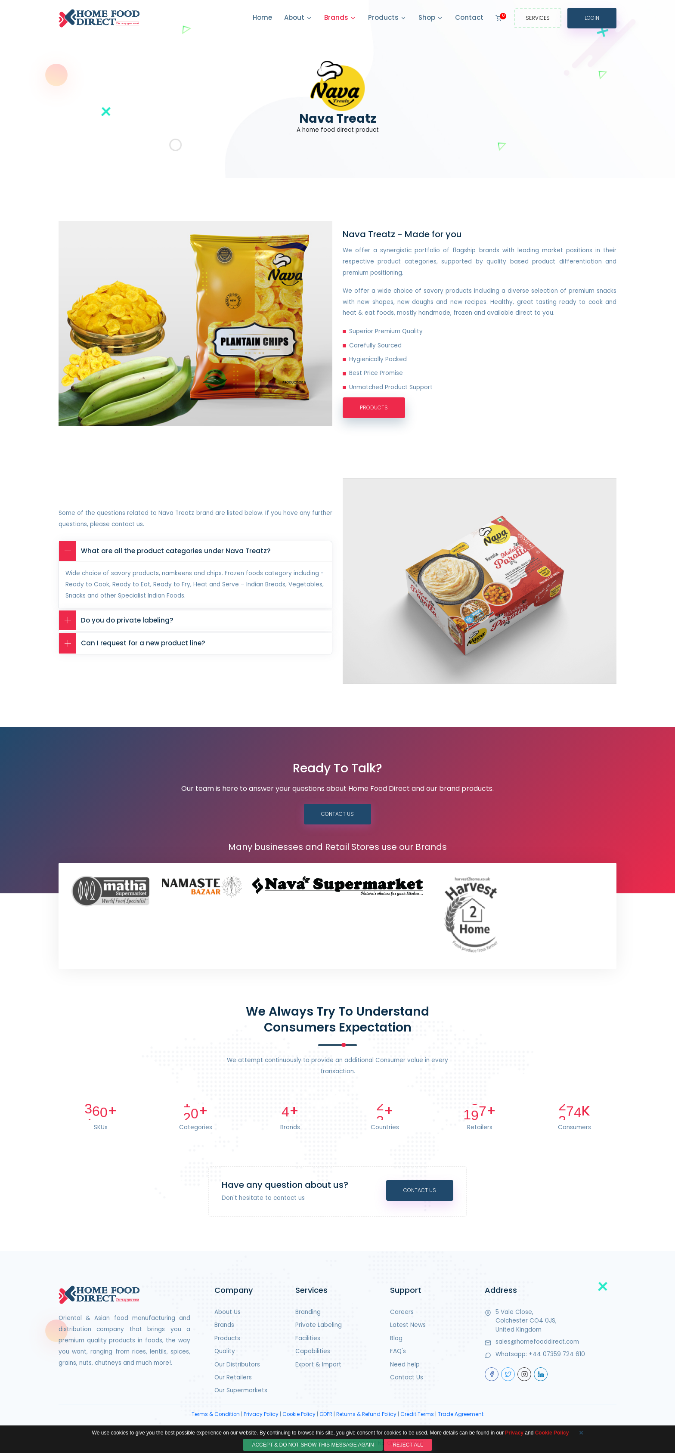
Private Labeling (318, 1325)
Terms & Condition (216, 1414)
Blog (396, 1338)
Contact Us (337, 814)
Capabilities (312, 1351)
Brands (340, 18)
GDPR (325, 1414)
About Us (227, 1312)
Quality (224, 1351)
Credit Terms (417, 1414)
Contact (469, 17)
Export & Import (318, 1364)
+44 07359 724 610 (557, 1354)
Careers (402, 1312)
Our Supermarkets (240, 1390)
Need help (405, 1364)
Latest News (408, 1325)
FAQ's (398, 1351)
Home (262, 17)
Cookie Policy (299, 1414)
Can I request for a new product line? (132, 643)
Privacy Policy (261, 1414)
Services (538, 18)
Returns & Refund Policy (366, 1414)
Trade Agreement (460, 1414)
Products (387, 18)
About (298, 18)
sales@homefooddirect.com (537, 1342)
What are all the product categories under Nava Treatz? (164, 551)
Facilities (307, 1338)
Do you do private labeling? (116, 620)
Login (592, 18)
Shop (430, 18)
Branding (308, 1312)
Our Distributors (237, 1364)
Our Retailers (233, 1377)
